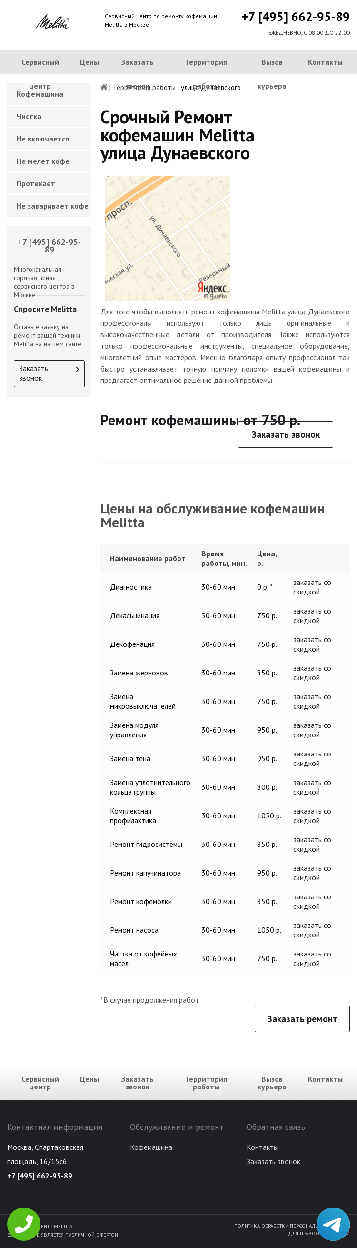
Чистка (29, 116)
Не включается (43, 138)
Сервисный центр (40, 74)
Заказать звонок (137, 74)
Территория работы (206, 74)
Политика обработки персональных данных (292, 1225)
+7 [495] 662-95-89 (296, 16)
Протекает (36, 183)
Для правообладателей (319, 1233)
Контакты (325, 62)
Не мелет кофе (43, 161)
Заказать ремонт (302, 1019)
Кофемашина (151, 1147)
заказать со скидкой (312, 586)
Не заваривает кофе (53, 206)
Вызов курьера (272, 74)
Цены (89, 62)
